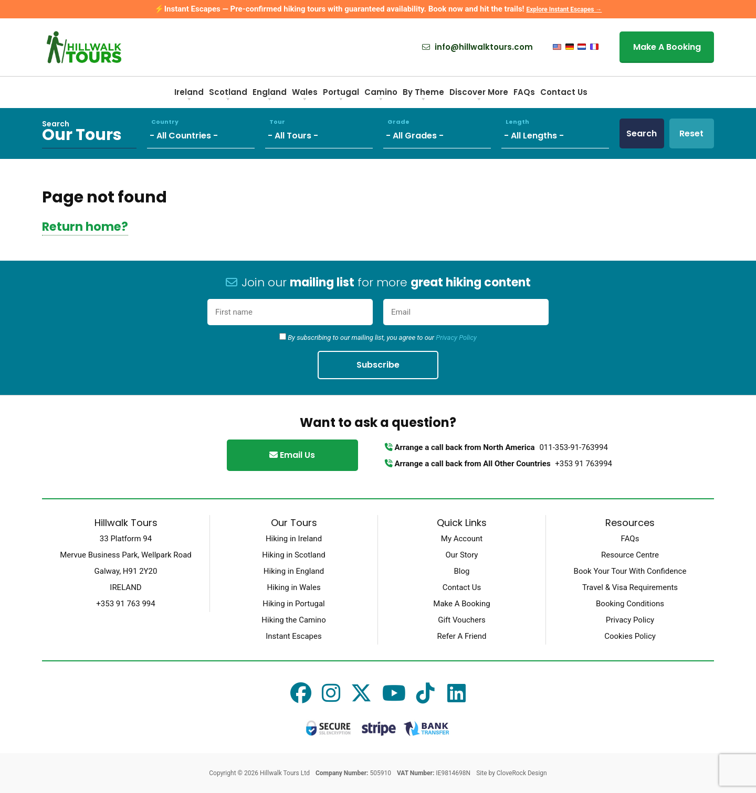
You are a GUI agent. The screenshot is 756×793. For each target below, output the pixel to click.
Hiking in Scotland (293, 555)
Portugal (341, 95)
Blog (462, 571)
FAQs (524, 92)
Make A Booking (667, 47)
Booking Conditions (630, 603)
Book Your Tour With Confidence (630, 571)
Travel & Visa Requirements (630, 587)
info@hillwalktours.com (477, 47)
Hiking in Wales (293, 587)
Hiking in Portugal (293, 603)
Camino (380, 95)
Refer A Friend (461, 636)
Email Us (292, 455)
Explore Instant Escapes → (564, 9)
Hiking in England (294, 571)
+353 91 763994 (583, 463)
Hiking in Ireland (294, 538)
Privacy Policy (456, 337)
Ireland (189, 95)
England (270, 95)
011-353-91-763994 (573, 447)
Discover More (478, 95)
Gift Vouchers (462, 620)
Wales (305, 95)
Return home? (85, 226)
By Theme (423, 95)
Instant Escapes (293, 636)
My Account (461, 538)
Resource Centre (630, 555)
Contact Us (563, 92)
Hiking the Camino (293, 620)
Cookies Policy (630, 636)
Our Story (462, 555)
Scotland (228, 95)
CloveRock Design (522, 773)
